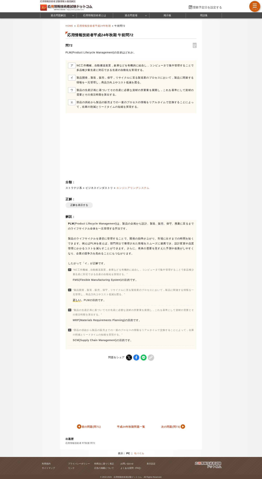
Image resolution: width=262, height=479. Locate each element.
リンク (71, 468)
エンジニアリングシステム (132, 187)
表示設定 (151, 463)
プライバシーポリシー (79, 463)
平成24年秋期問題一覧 (131, 426)
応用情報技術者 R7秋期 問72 (80, 443)
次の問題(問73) (170, 426)
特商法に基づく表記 (104, 463)
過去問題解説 (58, 15)
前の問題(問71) (91, 426)
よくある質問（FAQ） (131, 468)
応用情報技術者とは (94, 15)
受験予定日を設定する (207, 7)
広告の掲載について (104, 468)
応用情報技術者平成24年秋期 (94, 26)
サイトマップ (48, 468)
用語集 (204, 15)
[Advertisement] (97, 147)
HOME (69, 26)
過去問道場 (131, 15)
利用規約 (46, 463)
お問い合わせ (127, 463)
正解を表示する (79, 205)
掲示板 (167, 15)
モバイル (139, 453)
